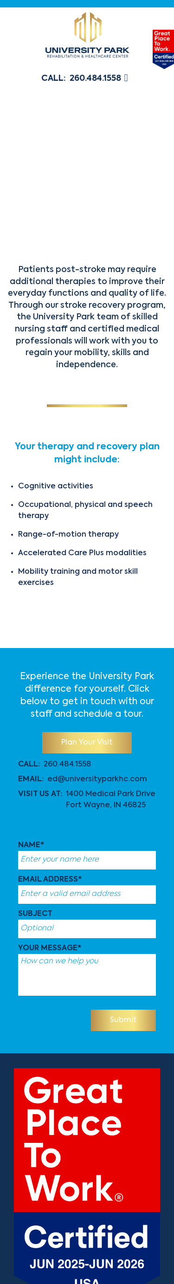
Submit (123, 1020)
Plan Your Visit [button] (87, 742)
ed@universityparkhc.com (97, 779)
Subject (35, 914)
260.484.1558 (95, 78)
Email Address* (50, 879)
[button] (127, 79)
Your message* (49, 948)
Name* (31, 845)
